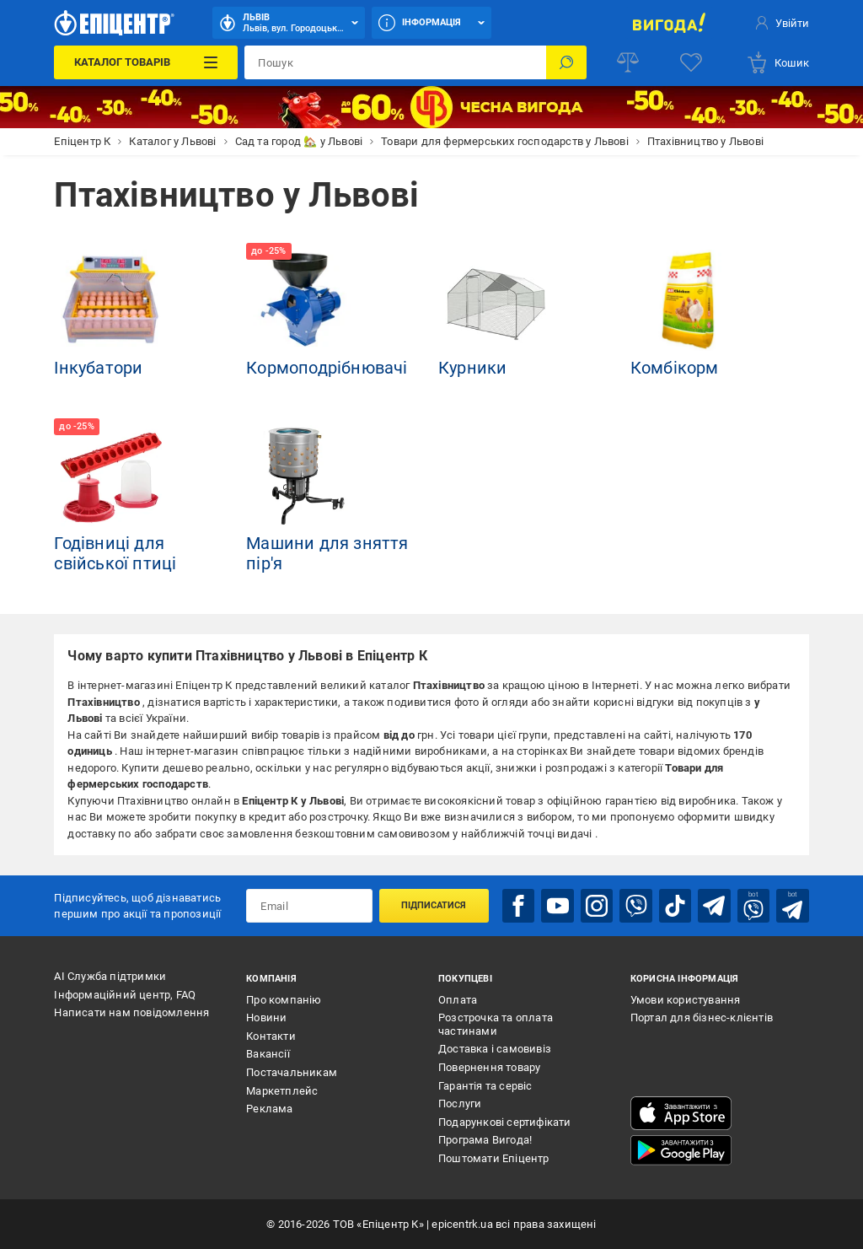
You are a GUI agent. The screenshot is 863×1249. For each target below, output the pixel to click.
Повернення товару (489, 1067)
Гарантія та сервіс (485, 1085)
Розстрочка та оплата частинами (495, 1024)
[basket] (777, 62)
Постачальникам (291, 1072)
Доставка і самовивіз (494, 1048)
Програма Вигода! (485, 1139)
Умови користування (685, 999)
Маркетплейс (282, 1091)
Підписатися (433, 905)
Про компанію (283, 999)
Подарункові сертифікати (504, 1122)
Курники (472, 368)
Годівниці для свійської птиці (115, 553)
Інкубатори (98, 368)
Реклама (269, 1108)
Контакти (271, 1036)
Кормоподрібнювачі (326, 368)
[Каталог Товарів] (146, 62)
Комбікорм (674, 368)
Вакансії (268, 1053)
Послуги (459, 1103)
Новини (266, 1017)
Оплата (457, 999)
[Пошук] (566, 62)
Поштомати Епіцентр (493, 1158)
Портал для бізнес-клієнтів (701, 1017)
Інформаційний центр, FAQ (125, 994)
